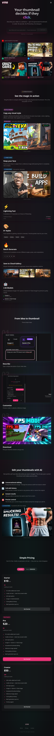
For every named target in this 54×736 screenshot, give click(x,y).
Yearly (30, 569)
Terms (21, 728)
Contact (32, 728)
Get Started (27, 609)
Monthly (21, 569)
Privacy (26, 728)
